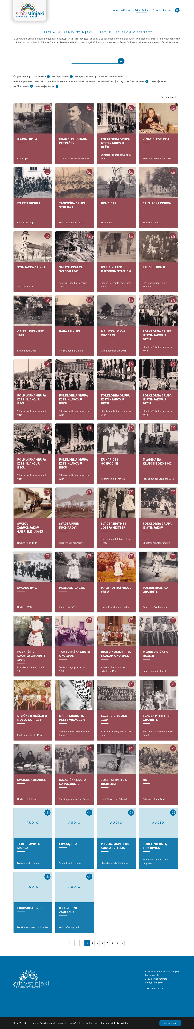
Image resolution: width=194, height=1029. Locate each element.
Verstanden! (170, 1023)
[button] (31, 76)
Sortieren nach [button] (169, 97)
